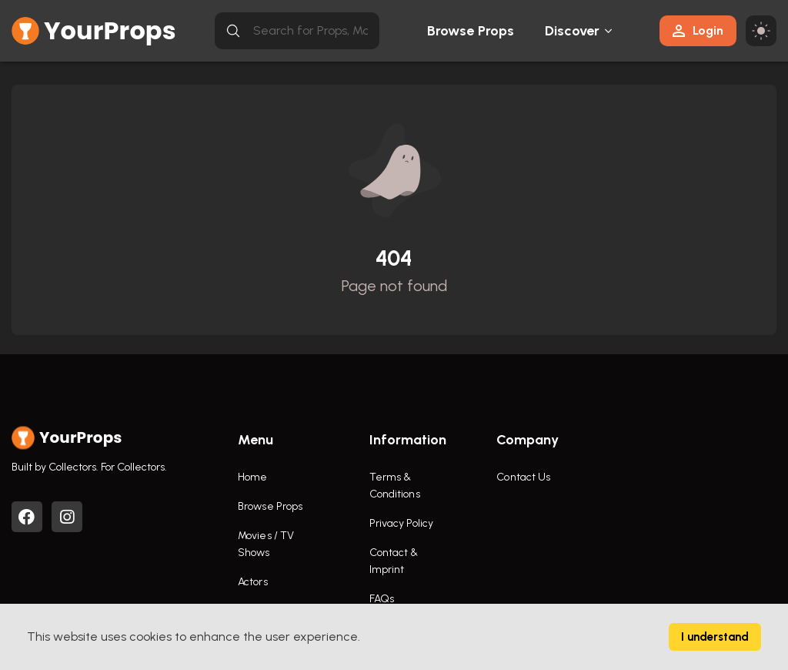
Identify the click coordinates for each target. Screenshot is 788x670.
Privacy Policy (401, 523)
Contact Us (523, 477)
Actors (253, 581)
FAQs (381, 598)
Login (698, 30)
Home (252, 477)
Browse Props (470, 30)
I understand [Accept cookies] (715, 637)
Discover (572, 30)
